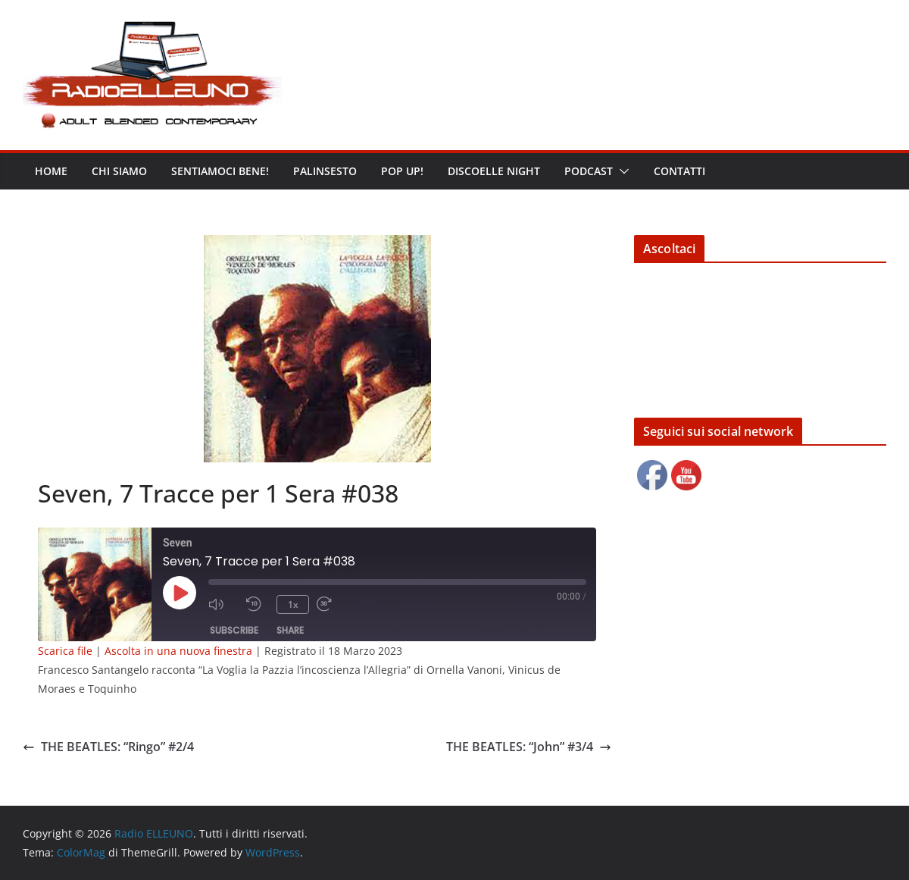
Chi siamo (119, 171)
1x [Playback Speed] (293, 604)
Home (51, 171)
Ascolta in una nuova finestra (178, 651)
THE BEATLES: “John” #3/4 (528, 746)
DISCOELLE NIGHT (494, 171)
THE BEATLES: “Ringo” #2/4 (108, 746)
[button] (621, 171)
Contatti (679, 171)
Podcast (588, 171)
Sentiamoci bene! (220, 171)
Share (290, 630)
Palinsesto (325, 171)
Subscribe (234, 630)
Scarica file (65, 651)
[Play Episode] (179, 592)
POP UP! (402, 171)
